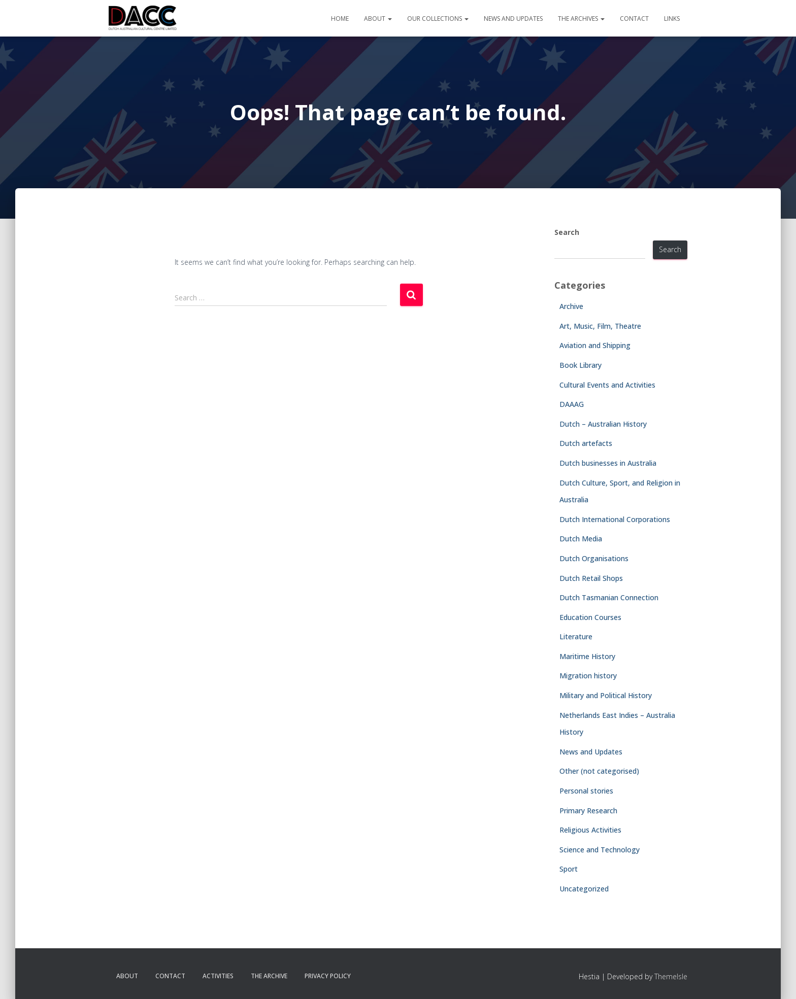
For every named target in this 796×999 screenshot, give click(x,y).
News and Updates (513, 18)
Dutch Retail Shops (591, 578)
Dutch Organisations (593, 558)
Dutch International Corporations (614, 519)
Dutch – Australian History (603, 424)
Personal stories (586, 791)
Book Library (580, 365)
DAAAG (571, 404)
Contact (634, 18)
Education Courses (590, 617)
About (378, 18)
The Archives (581, 18)
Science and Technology (599, 849)
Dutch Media (580, 538)
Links (672, 18)
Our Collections (438, 18)
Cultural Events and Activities (607, 385)
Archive (571, 306)
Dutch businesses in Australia (607, 463)
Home (340, 18)
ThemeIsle (670, 976)
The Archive (269, 976)
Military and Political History (605, 695)
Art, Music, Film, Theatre (600, 326)
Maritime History (587, 656)
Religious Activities (590, 830)
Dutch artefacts (585, 443)
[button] (389, 18)
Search (566, 232)
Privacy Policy (328, 976)
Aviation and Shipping (595, 345)
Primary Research (588, 810)
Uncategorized (584, 888)
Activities (218, 976)
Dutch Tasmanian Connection (608, 597)
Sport (568, 869)
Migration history (588, 675)
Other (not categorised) (599, 771)
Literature (575, 636)
